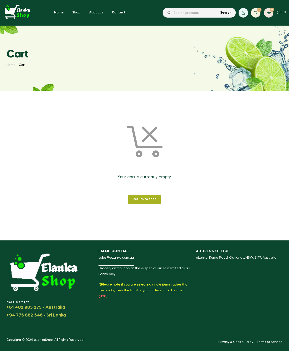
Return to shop (145, 199)
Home (11, 65)
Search (225, 12)
